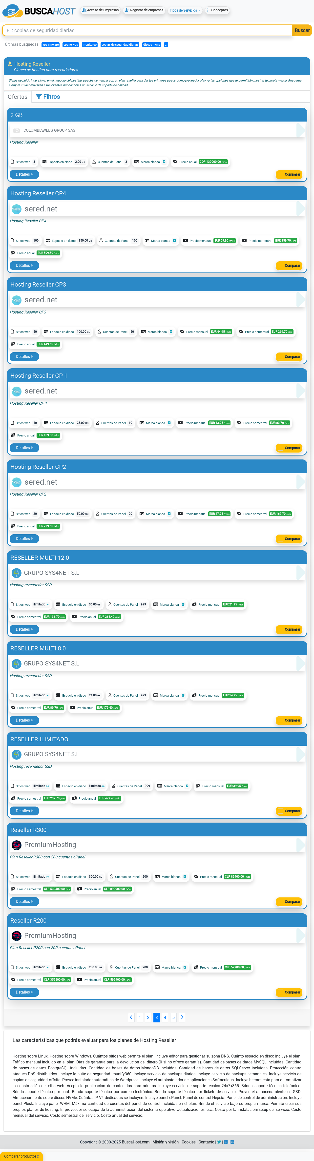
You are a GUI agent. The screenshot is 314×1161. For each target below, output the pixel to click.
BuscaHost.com (135, 1142)
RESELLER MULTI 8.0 (38, 648)
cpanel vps (70, 44)
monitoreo (90, 44)
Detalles (24, 174)
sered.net (34, 208)
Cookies (188, 1142)
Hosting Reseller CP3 (38, 284)
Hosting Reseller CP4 (38, 193)
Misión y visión (165, 1142)
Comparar (292, 174)
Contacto (206, 1142)
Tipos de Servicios (184, 10)
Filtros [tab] (48, 96)
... (166, 44)
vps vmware (50, 44)
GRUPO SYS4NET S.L (45, 572)
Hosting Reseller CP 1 (38, 375)
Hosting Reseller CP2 (38, 466)
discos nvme (151, 44)
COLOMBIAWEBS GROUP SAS (43, 130)
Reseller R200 (28, 920)
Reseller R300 (28, 830)
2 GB (16, 115)
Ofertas (17, 96)
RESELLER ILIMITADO (39, 739)
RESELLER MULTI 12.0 (39, 557)
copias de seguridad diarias (120, 44)
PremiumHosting (44, 845)
